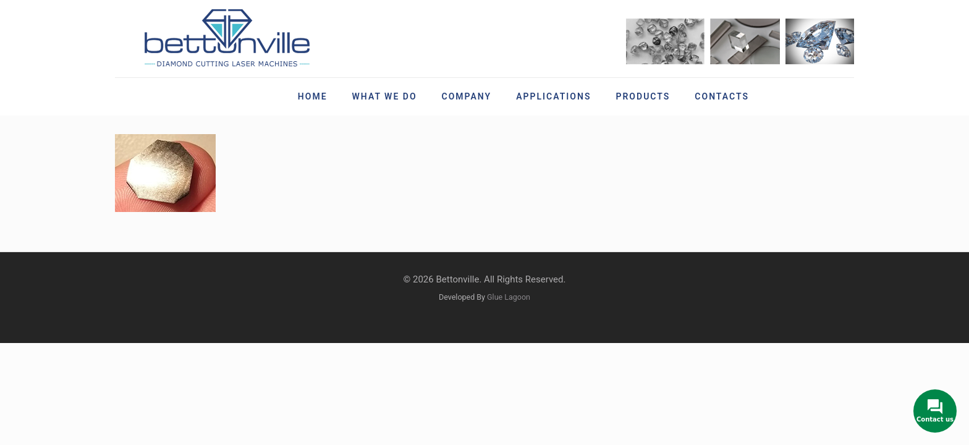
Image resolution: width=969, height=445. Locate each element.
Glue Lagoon (508, 297)
